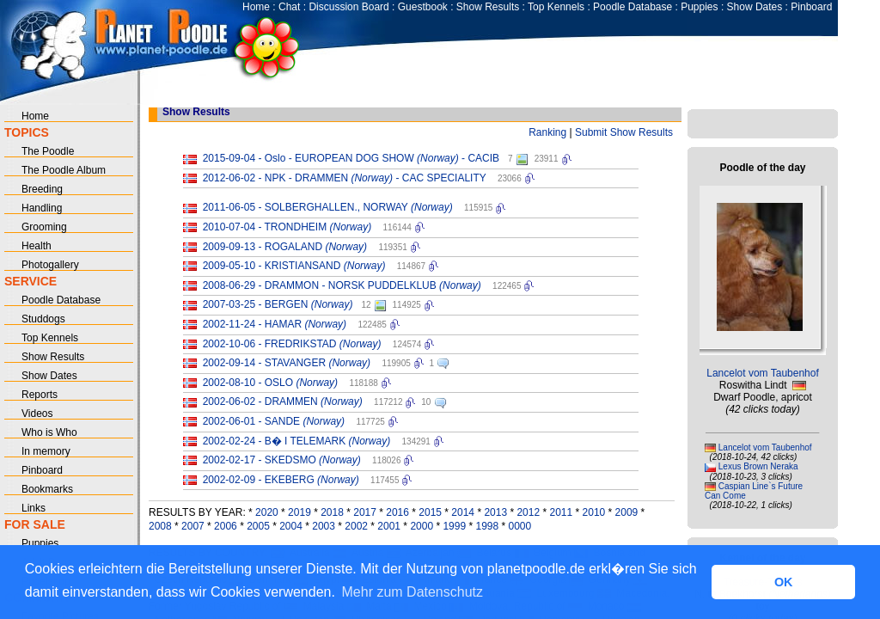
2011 (560, 512)
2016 (397, 512)
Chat (289, 7)
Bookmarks (47, 489)
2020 (266, 512)
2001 (388, 526)
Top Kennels (556, 7)
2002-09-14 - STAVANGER (286, 363)
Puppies (699, 7)
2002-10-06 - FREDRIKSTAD (292, 344)
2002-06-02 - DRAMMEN (283, 401)
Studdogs (43, 319)
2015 (430, 512)
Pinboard (811, 7)
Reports (39, 395)
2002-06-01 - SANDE (274, 421)
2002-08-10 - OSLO (270, 383)
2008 (160, 526)
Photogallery (50, 265)
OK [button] (783, 582)
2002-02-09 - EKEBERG (281, 480)
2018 (332, 512)
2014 (462, 512)
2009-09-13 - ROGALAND (285, 247)
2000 (421, 526)
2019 (299, 512)
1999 (454, 526)
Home (256, 7)
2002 (356, 526)
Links (33, 508)
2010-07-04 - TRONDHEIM (287, 227)
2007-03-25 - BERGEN (278, 304)
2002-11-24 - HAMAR (274, 324)
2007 (193, 526)
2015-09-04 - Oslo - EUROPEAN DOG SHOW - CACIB (351, 158)
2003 (323, 526)
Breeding (42, 189)
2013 (495, 512)
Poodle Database (632, 7)
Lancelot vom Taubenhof (762, 373)
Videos (36, 414)
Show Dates (755, 7)
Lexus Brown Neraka (758, 466)
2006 (225, 526)
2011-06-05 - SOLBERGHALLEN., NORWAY (328, 207)
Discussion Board (348, 7)
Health (36, 246)
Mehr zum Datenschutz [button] (413, 592)
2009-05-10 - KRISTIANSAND (294, 266)
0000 (520, 526)
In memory (45, 451)
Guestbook (423, 7)
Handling (41, 208)
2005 (258, 526)
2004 (290, 526)
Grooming (44, 227)
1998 (486, 526)
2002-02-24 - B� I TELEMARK (297, 441)
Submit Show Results (624, 132)
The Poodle (47, 151)
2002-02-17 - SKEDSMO (282, 460)
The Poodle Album (63, 170)
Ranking (547, 132)
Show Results (487, 7)
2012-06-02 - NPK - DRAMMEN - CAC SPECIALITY (344, 178)
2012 (528, 512)
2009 (627, 512)
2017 (364, 512)
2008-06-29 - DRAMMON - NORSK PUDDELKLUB (342, 285)
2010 (594, 512)
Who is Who (49, 432)
